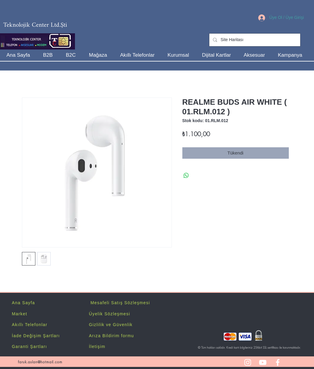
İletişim (97, 346)
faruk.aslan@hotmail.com (40, 361)
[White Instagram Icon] (247, 362)
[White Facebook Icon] (277, 362)
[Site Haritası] (254, 40)
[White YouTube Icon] (262, 362)
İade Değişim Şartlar (35, 335)
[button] (180, 55)
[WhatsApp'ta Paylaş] (186, 175)
